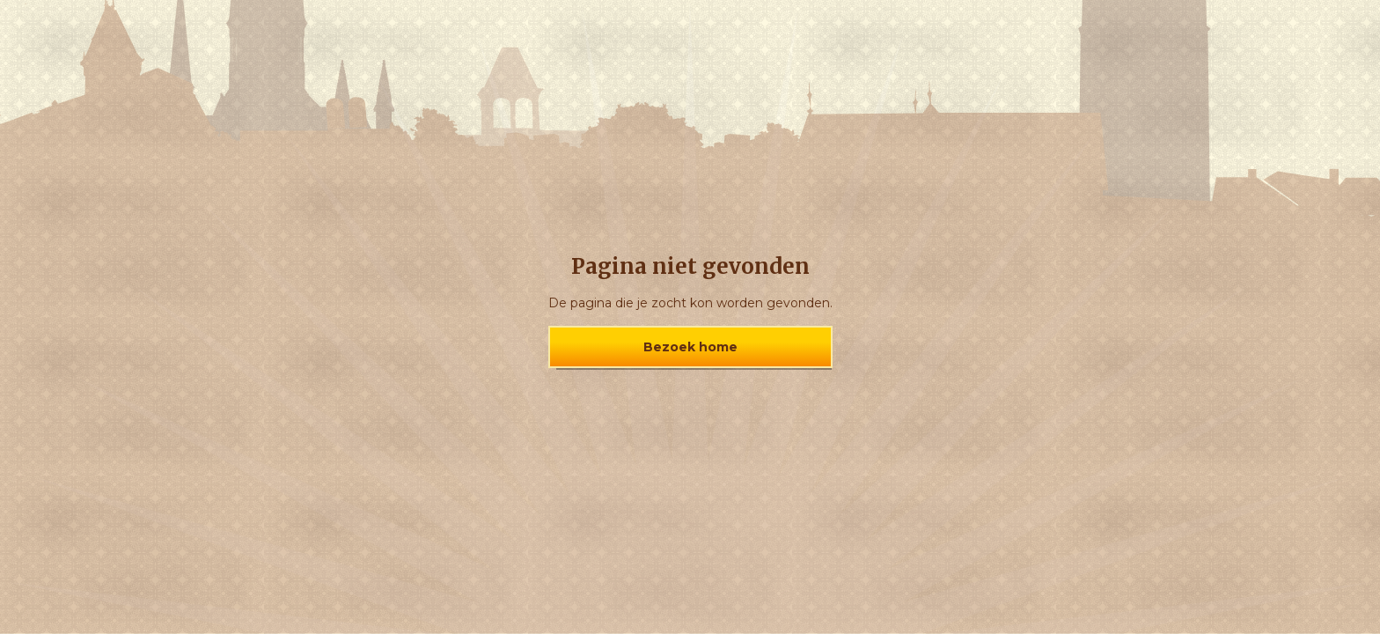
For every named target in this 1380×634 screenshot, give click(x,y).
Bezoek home (690, 347)
